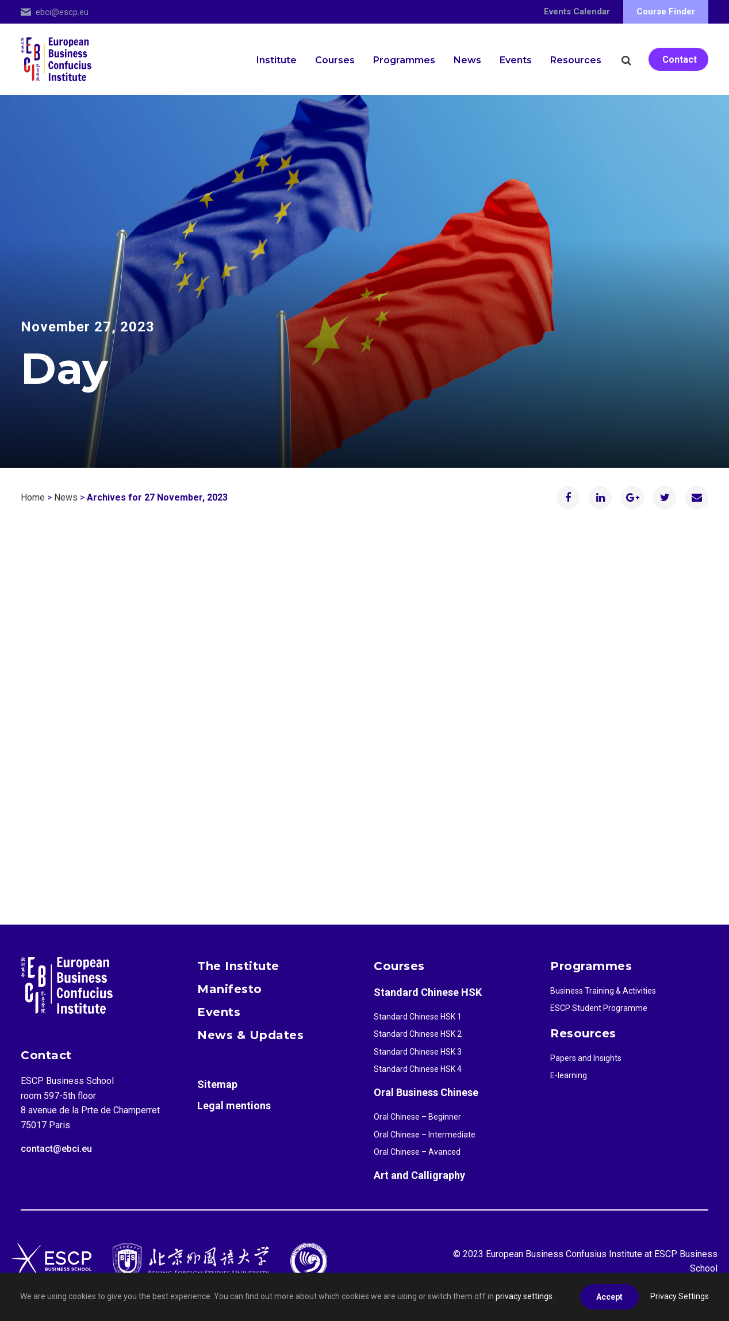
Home (33, 497)
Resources (575, 60)
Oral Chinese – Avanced (417, 1151)
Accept (609, 1296)
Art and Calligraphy (419, 1175)
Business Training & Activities (603, 990)
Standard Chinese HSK (428, 992)
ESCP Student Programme (598, 1008)
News (467, 60)
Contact (679, 59)
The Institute (238, 966)
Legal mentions (234, 1105)
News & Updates (250, 1035)
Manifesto (229, 989)
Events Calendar (577, 11)
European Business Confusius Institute (564, 1254)
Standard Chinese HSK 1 (418, 1016)
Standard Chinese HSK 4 (418, 1069)
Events (516, 60)
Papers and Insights (585, 1058)
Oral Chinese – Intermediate (424, 1134)
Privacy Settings (679, 1296)
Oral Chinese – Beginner (417, 1116)
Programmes (404, 60)
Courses (335, 60)
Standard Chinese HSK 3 (418, 1051)
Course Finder (665, 11)
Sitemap (217, 1084)
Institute (276, 60)
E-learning (568, 1075)
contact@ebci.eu (56, 1148)
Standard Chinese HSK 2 (418, 1034)
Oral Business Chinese (426, 1092)
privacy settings (524, 1296)
